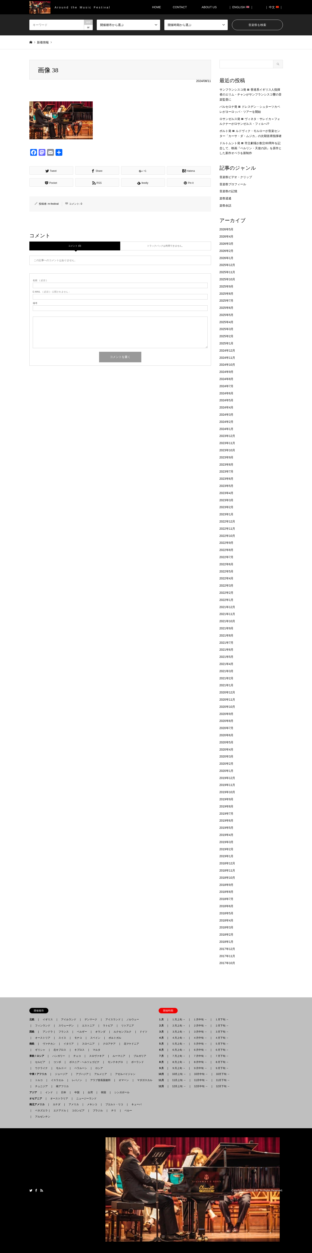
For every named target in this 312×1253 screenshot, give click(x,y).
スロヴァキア (97, 1055)
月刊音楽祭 (252, 1190)
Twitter (30, 1190)
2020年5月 (226, 742)
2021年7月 (226, 642)
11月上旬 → (179, 1080)
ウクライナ (41, 1068)
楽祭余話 (225, 205)
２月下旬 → (222, 1025)
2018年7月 (226, 899)
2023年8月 (226, 464)
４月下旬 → (222, 1037)
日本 (64, 1092)
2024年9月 (226, 371)
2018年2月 (226, 934)
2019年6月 (226, 820)
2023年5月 (226, 486)
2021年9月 (226, 628)
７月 (162, 1055)
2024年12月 (227, 350)
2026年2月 (226, 250)
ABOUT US (211, 7)
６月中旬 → (200, 1049)
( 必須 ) (40, 280)
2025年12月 (227, 265)
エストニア (88, 1025)
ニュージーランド (86, 1098)
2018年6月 (226, 906)
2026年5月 (226, 229)
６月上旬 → (178, 1049)
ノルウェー (133, 1019)
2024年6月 (226, 393)
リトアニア (127, 1025)
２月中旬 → (200, 1025)
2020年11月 (227, 699)
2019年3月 (226, 842)
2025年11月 (227, 272)
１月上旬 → (178, 1019)
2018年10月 (227, 877)
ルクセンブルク (122, 1031)
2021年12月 (227, 607)
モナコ (78, 1037)
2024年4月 (226, 407)
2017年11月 (227, 956)
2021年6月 (226, 649)
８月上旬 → (178, 1062)
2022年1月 (226, 600)
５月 (162, 1043)
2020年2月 (226, 763)
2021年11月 (227, 614)
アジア (34, 1092)
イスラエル (57, 1080)
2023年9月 (226, 457)
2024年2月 (226, 421)
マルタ (96, 1049)
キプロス (79, 1049)
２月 (162, 1025)
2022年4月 (226, 578)
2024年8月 (226, 379)
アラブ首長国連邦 (100, 1080)
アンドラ (46, 1031)
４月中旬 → (200, 1037)
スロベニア (88, 1043)
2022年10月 (227, 535)
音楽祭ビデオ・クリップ (235, 177)
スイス (62, 1037)
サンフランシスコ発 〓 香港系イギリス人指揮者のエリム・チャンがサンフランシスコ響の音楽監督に (250, 94)
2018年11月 (227, 870)
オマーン (123, 1080)
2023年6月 (226, 478)
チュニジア (41, 1086)
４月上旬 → (178, 1037)
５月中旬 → (200, 1043)
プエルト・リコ (114, 1104)
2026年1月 (226, 258)
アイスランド (112, 1019)
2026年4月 (226, 236)
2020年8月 (226, 721)
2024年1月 (226, 429)
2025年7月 (226, 300)
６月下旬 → (222, 1049)
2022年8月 (226, 550)
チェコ (77, 1055)
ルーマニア (119, 1055)
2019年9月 (226, 799)
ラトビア (108, 1025)
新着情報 (43, 42)
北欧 (33, 1019)
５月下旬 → (222, 1043)
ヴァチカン (49, 1043)
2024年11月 (227, 357)
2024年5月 (226, 400)
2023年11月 (227, 443)
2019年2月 (226, 849)
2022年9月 (226, 542)
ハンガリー (59, 1055)
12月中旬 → (201, 1086)
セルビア (40, 1062)
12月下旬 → (223, 1086)
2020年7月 (226, 728)
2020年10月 (227, 706)
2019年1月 (226, 856)
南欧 (33, 1043)
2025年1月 (226, 343)
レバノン (76, 1080)
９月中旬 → (200, 1068)
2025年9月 (226, 286)
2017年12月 (227, 949)
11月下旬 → (223, 1080)
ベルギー (82, 1031)
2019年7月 (226, 813)
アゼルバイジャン (125, 1074)
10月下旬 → (223, 1074)
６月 (162, 1049)
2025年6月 (226, 307)
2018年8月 (226, 891)
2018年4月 (226, 920)
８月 (162, 1062)
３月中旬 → (200, 1031)
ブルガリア (140, 1055)
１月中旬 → (200, 1019)
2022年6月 (226, 564)
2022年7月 (226, 557)
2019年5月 (226, 827)
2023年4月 (226, 493)
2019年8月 (226, 806)
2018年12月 (227, 863)
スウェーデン (66, 1025)
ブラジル (97, 1110)
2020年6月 (226, 735)
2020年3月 (226, 756)
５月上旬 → (178, 1043)
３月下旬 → (222, 1031)
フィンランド (43, 1025)
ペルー (128, 1110)
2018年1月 (226, 941)
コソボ (57, 1062)
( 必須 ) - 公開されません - (51, 292)
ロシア (99, 1068)
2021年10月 (227, 621)
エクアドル (58, 1110)
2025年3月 (226, 329)
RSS (41, 1190)
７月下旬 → (222, 1055)
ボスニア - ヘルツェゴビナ (84, 1062)
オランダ (100, 1031)
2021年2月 (226, 678)
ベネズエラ (40, 1110)
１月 (162, 1019)
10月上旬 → (179, 1074)
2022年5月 (226, 571)
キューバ (136, 1104)
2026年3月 (226, 243)
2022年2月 (226, 592)
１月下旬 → (222, 1019)
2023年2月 (226, 507)
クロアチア (109, 1043)
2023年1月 (226, 514)
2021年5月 (226, 656)
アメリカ (73, 1104)
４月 (162, 1037)
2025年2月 (226, 336)
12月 (162, 1086)
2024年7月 (226, 386)
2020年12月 (227, 692)
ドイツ (143, 1031)
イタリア (68, 1043)
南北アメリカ (38, 1104)
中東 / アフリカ (39, 1074)
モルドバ (61, 1068)
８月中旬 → (200, 1062)
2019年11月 (227, 785)
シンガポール (122, 1092)
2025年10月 (227, 279)
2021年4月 (226, 664)
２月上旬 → (178, 1025)
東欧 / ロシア (38, 1055)
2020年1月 (226, 770)
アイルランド (69, 1019)
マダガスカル (143, 1080)
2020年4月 (226, 749)
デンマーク (91, 1019)
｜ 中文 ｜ (274, 7)
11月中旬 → (201, 1080)
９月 (162, 1068)
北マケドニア (131, 1043)
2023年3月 (226, 500)
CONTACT (180, 7)
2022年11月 (227, 528)
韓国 (103, 1092)
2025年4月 (226, 322)
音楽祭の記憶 (228, 191)
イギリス (47, 1019)
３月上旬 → (178, 1031)
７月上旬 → (178, 1055)
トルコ (39, 1080)
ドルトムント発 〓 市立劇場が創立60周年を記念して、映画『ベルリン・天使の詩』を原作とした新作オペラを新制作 (250, 148)
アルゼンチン (41, 1116)
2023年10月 (227, 450)
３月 (162, 1031)
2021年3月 (226, 671)
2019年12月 (227, 778)
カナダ (56, 1104)
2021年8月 (226, 635)
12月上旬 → (179, 1086)
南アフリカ (62, 1086)
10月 (162, 1074)
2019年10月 (227, 792)
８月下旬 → (222, 1062)
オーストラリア (59, 1098)
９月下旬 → (222, 1068)
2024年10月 (227, 364)
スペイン (95, 1037)
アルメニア (100, 1074)
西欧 (33, 1031)
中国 (77, 1092)
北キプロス (60, 1049)
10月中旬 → (201, 1074)
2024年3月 (226, 414)
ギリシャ (40, 1049)
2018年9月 (226, 884)
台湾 (90, 1092)
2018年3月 (226, 927)
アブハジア (81, 1074)
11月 (162, 1080)
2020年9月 (226, 714)
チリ (114, 1110)
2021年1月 (226, 685)
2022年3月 (226, 585)
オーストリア (43, 1037)
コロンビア (78, 1110)
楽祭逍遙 (225, 198)
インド (49, 1092)
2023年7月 (226, 471)
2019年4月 (226, 835)
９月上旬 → (178, 1068)
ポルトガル (115, 1037)
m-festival (53, 203)
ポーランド (137, 1062)
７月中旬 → (200, 1055)
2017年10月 (227, 963)
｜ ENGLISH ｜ (241, 7)
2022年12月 (227, 521)
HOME (156, 7)
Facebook (36, 1190)
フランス (63, 1031)
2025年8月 (226, 293)
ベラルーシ (81, 1068)
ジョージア (61, 1074)
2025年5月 (226, 315)
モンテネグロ (115, 1062)
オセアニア (37, 1098)
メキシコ (92, 1104)
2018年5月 (226, 913)
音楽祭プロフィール (232, 184)
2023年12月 (227, 436)
